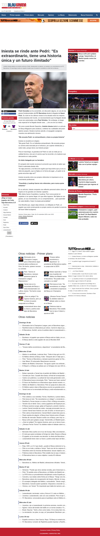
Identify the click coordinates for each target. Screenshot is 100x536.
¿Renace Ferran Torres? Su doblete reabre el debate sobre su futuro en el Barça (49, 424)
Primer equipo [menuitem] (15, 15)
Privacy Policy (56, 530)
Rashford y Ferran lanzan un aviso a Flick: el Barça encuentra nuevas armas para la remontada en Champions (60, 401)
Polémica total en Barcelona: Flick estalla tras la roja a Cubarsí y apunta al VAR (49, 453)
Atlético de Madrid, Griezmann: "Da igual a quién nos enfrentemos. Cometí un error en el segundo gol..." (57, 363)
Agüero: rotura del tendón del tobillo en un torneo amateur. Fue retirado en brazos (50, 507)
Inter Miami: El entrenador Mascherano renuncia (38, 361)
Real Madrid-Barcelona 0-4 (79, 111)
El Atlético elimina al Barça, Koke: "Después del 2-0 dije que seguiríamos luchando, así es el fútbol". (56, 357)
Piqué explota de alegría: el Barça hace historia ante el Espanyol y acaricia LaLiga (50, 415)
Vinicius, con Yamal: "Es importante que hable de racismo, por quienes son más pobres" (52, 486)
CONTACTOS (53, 533)
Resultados (9, 236)
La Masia (72, 159)
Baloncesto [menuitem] (73, 15)
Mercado (72, 174)
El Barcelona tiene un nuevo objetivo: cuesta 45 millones (41, 455)
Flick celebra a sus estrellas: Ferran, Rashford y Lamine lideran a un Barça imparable (51, 397)
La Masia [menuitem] (61, 15)
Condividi (24, 223)
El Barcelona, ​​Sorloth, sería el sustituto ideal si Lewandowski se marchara (47, 330)
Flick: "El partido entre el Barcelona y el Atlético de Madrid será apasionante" (48, 472)
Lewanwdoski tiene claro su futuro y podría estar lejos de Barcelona (32, 309)
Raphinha (6, 222)
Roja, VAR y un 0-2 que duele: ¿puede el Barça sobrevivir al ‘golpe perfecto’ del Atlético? (52, 446)
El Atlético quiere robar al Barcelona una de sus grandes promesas (45, 387)
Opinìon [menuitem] (51, 15)
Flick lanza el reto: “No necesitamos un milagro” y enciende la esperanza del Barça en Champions (55, 399)
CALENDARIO (44, 533)
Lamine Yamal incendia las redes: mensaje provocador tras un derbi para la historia (50, 408)
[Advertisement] (42, 238)
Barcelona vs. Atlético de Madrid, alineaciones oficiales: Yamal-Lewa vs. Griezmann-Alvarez (53, 462)
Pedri (4, 225)
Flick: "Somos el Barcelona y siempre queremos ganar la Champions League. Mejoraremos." (28, 276)
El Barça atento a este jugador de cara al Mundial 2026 (41, 340)
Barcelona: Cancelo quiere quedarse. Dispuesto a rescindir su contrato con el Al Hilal (51, 484)
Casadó (5, 217)
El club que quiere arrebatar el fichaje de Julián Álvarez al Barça (44, 434)
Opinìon (71, 50)
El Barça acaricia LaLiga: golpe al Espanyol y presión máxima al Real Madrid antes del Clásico (54, 406)
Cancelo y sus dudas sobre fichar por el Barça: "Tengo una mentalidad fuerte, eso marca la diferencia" (57, 477)
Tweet (34, 223)
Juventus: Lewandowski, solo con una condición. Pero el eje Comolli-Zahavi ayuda (50, 496)
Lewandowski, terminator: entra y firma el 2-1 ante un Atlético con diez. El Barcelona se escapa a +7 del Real (59, 493)
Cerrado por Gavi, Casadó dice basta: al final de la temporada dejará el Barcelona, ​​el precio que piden (57, 375)
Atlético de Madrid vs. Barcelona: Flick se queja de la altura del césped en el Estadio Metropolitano (56, 385)
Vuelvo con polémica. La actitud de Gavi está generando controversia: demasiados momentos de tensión (58, 378)
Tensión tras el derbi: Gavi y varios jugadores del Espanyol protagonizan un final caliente (52, 404)
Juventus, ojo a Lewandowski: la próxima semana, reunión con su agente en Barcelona (52, 505)
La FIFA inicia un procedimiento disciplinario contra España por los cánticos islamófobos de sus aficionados (59, 474)
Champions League (76, 206)
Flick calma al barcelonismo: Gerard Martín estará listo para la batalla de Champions (51, 413)
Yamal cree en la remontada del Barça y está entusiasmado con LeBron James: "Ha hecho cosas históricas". (29, 288)
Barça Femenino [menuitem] (87, 15)
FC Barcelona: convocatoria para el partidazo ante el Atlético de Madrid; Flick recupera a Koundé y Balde (58, 498)
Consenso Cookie (45, 530)
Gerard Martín (7, 215)
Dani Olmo (6, 227)
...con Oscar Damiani (77, 271)
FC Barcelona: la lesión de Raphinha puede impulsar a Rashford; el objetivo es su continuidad (54, 522)
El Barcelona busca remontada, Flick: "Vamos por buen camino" (44, 380)
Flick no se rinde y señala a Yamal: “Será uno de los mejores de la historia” (47, 448)
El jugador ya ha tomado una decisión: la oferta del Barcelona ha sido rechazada (49, 436)
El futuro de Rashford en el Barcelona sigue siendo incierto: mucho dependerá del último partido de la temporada (60, 382)
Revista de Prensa (75, 191)
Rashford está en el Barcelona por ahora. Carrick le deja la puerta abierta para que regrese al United (56, 328)
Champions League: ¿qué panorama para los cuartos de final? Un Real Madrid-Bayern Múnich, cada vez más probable (88, 214)
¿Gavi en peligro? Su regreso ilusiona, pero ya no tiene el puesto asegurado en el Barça (52, 422)
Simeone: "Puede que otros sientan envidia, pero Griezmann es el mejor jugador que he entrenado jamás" (58, 470)
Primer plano (27, 214)
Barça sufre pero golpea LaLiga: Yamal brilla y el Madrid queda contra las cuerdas (50, 420)
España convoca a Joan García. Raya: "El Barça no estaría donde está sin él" (48, 519)
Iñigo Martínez (7, 212)
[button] (9, 232)
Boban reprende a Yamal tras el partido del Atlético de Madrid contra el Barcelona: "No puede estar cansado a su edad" (55, 276)
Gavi (4, 220)
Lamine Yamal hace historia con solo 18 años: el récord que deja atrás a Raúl (48, 410)
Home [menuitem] (4, 15)
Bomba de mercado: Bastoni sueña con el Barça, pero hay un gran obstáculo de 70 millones (53, 417)
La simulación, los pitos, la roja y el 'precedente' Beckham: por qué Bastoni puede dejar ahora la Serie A (57, 512)
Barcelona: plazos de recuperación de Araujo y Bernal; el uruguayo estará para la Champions (54, 479)
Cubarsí (5, 210)
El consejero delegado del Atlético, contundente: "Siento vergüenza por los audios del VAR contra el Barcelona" (60, 481)
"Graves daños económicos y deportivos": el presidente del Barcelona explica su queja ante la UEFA (55, 261)
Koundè (5, 207)
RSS (59, 533)
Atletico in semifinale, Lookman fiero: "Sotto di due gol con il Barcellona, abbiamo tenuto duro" (54, 354)
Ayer (74, 128)
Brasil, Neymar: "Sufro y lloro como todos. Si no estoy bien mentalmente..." (47, 510)
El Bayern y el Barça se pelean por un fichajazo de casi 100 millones (45, 366)
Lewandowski (7, 230)
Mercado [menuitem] (41, 15)
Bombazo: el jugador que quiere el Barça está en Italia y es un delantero (47, 337)
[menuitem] (96, 15)
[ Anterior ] (9, 131)
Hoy (70, 128)
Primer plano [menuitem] (29, 15)
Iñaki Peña (6, 205)
